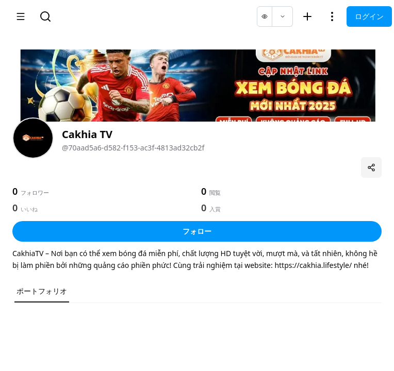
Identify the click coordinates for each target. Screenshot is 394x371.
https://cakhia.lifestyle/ (313, 265)
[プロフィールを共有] (371, 167)
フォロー (197, 231)
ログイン (369, 16)
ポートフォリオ (42, 291)
